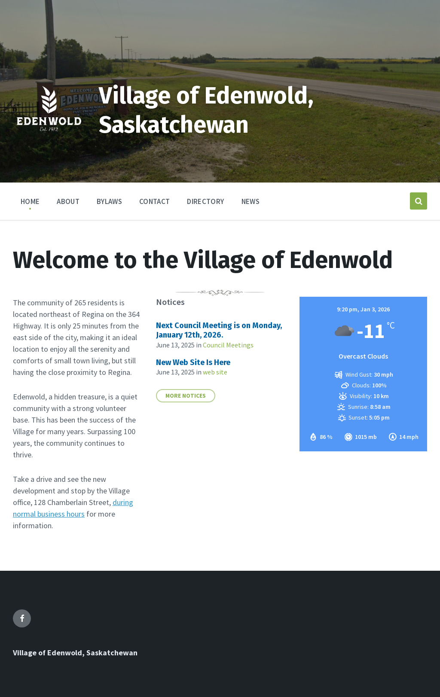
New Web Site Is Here (193, 362)
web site (215, 372)
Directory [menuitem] (205, 201)
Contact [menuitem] (154, 201)
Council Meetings (228, 345)
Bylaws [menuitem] (109, 201)
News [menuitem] (250, 201)
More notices (185, 395)
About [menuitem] (68, 201)
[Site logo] (49, 143)
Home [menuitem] (30, 201)
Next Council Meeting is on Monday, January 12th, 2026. (219, 330)
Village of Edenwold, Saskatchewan (75, 652)
